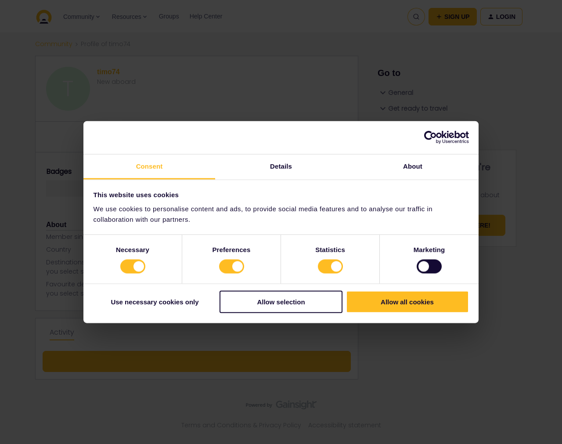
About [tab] (412, 166)
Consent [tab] (149, 166)
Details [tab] (281, 166)
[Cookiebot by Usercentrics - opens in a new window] (430, 137)
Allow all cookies (407, 301)
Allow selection (281, 301)
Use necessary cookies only (154, 301)
